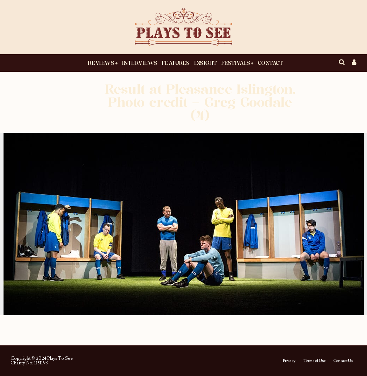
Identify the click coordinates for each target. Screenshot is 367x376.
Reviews (101, 62)
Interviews (139, 62)
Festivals (235, 62)
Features (176, 62)
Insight (205, 62)
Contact (270, 62)
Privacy (289, 361)
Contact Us (343, 361)
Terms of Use (314, 361)
